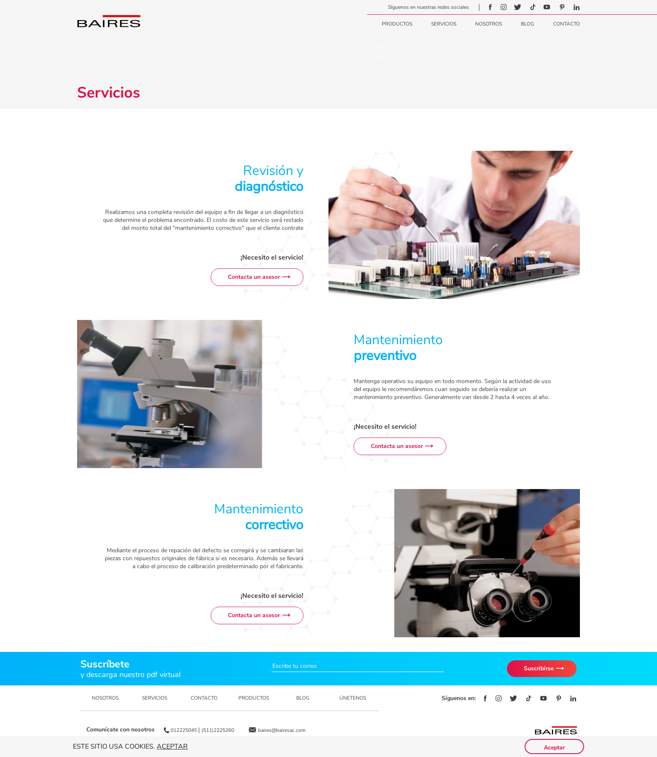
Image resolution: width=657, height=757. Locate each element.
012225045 (184, 730)
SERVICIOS (154, 698)
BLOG (303, 698)
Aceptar (172, 746)
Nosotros (488, 24)
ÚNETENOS (352, 698)
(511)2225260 (218, 730)
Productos (397, 24)
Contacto (566, 24)
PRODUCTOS (253, 698)
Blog (527, 24)
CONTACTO (204, 698)
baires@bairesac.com (281, 730)
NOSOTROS (105, 698)
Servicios (443, 24)
